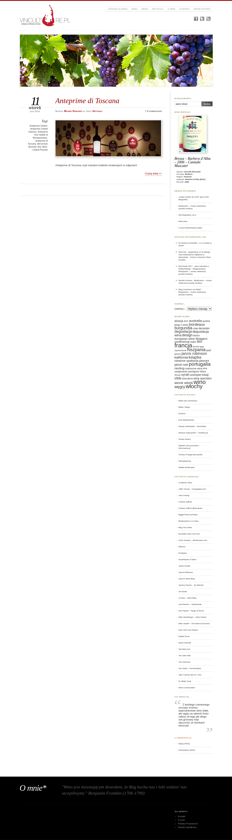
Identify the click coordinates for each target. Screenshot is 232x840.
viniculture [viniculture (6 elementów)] (187, 378)
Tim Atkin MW (185, 655)
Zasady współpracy (187, 827)
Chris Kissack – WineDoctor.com (193, 540)
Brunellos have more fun (189, 534)
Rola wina (183, 221)
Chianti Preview (40, 150)
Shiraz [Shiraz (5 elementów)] (178, 375)
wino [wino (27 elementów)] (200, 382)
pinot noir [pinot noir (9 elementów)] (181, 365)
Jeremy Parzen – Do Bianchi (191, 585)
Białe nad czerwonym (188, 401)
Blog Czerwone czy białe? (190, 289)
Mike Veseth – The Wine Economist (194, 623)
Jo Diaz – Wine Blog (187, 598)
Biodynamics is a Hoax (188, 521)
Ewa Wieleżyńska (186, 420)
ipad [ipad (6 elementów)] (208, 350)
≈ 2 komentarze (153, 111)
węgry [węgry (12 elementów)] (180, 387)
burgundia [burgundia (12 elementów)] (183, 328)
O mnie (172, 9)
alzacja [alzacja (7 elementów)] (179, 321)
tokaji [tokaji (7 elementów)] (205, 374)
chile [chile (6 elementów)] (195, 328)
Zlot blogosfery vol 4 (187, 215)
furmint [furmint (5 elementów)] (196, 346)
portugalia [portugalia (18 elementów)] (200, 364)
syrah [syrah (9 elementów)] (185, 375)
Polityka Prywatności (188, 823)
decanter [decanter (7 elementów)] (204, 328)
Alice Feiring (184, 495)
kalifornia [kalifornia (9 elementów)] (181, 357)
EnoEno (182, 413)
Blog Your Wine (185, 527)
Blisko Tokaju (184, 407)
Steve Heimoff (185, 643)
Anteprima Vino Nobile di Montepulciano (40, 135)
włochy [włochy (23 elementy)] (194, 386)
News (144, 9)
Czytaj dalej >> (153, 173)
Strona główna (118, 9)
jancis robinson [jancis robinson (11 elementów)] (194, 353)
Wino (135, 9)
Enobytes (183, 553)
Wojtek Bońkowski (187, 467)
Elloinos (182, 547)
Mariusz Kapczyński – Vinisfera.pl (193, 433)
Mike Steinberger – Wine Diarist (192, 617)
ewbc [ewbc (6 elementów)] (193, 342)
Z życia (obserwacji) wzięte (190, 228)
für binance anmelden (188, 243)
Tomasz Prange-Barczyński (190, 454)
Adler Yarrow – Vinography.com (192, 489)
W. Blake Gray (185, 681)
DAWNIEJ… (181, 309)
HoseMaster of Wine (187, 559)
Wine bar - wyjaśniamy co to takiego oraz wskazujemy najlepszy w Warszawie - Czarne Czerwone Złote (195, 254)
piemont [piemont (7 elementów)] (204, 360)
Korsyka (182, 260)
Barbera (188, 174)
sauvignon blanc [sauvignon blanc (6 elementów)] (197, 371)
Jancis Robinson (186, 572)
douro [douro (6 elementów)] (196, 335)
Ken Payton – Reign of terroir (191, 611)
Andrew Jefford (185, 502)
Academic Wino (185, 482)
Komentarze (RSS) (187, 750)
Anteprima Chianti (38, 126)
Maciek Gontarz (185, 280)
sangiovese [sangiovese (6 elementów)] (181, 371)
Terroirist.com (184, 649)
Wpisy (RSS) (184, 744)
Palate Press (184, 636)
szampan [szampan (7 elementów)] (195, 374)
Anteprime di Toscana (87, 100)
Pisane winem (185, 439)
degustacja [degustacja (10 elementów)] (183, 332)
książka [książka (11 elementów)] (195, 357)
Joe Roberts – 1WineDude (190, 604)
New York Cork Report (188, 630)
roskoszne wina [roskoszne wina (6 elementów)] (193, 368)
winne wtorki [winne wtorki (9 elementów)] (184, 383)
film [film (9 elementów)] (199, 342)
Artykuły (158, 9)
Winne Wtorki (202, 9)
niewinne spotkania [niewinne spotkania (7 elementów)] (186, 360)
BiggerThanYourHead (188, 514)
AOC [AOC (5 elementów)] (186, 321)
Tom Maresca (184, 662)
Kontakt (185, 9)
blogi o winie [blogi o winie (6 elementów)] (181, 325)
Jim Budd (183, 591)
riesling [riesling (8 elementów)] (179, 368)
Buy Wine (42, 147)
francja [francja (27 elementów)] (183, 345)
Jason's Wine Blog (187, 579)
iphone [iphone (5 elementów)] (178, 354)
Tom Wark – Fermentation (190, 668)
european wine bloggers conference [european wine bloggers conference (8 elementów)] (191, 340)
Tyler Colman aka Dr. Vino (190, 675)
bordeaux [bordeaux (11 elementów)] (197, 324)
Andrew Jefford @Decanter (190, 508)
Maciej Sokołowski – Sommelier (192, 426)
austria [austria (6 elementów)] (206, 321)
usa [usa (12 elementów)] (178, 378)
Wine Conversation (187, 687)
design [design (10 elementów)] (187, 335)
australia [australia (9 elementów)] (195, 321)
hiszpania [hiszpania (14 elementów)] (196, 349)
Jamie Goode (184, 566)
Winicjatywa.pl (185, 461)
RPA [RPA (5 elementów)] (205, 368)
